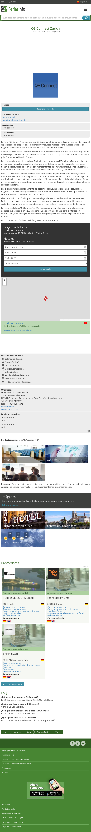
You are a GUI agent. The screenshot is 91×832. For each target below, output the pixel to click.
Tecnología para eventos (14, 609)
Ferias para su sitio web (11, 813)
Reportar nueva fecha (45, 109)
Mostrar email (8, 117)
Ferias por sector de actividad (14, 750)
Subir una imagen (10, 505)
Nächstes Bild (43, 579)
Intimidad (6, 804)
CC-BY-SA (87, 320)
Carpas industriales (12, 613)
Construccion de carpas (14, 607)
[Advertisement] (46, 55)
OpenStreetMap (75, 320)
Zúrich (58, 732)
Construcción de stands (58, 607)
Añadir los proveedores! (12, 684)
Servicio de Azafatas (12, 663)
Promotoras (8, 669)
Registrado (11, 2)
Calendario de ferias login (12, 818)
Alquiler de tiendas (11, 615)
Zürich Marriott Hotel (13, 323)
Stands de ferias (54, 611)
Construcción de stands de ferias (62, 609)
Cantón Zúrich (43, 732)
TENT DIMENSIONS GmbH (18, 597)
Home (5, 732)
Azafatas (7, 667)
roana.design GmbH (59, 597)
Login (3, 2)
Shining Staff (10, 653)
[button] (45, 298)
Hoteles (5, 772)
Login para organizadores (12, 822)
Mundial (17, 732)
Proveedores (7, 768)
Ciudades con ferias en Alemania (15, 759)
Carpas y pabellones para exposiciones (21, 611)
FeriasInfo (13, 9)
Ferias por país (8, 755)
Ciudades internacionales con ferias (16, 763)
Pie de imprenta (8, 809)
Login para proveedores (11, 826)
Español (84, 2)
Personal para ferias (12, 671)
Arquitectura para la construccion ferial (65, 613)
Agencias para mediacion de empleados (21, 665)
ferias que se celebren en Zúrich (18, 330)
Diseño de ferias (54, 615)
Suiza (29, 732)
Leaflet (63, 320)
